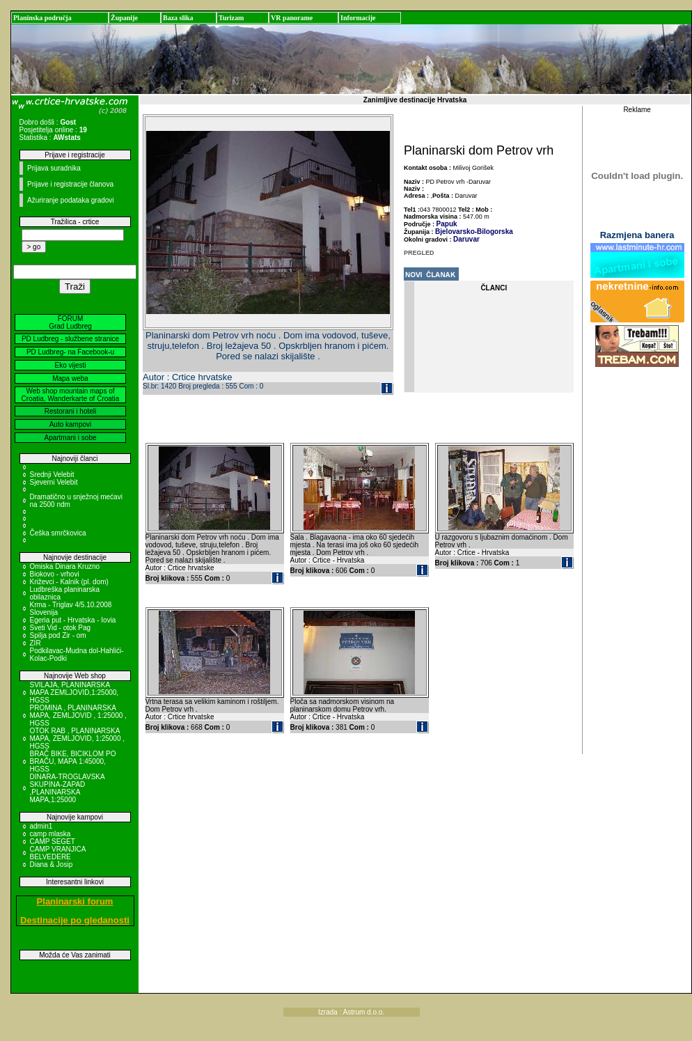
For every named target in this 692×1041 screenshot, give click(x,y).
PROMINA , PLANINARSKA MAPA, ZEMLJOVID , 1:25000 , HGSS (78, 715)
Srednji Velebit (52, 474)
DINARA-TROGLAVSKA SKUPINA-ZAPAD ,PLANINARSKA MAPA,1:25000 (67, 788)
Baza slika (178, 18)
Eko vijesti (70, 365)
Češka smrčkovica (58, 533)
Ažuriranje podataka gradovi (70, 200)
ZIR (35, 643)
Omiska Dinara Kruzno (65, 566)
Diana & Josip (51, 864)
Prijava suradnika (54, 168)
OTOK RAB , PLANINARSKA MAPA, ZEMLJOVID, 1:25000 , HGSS (77, 738)
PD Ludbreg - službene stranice (70, 339)
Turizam (231, 18)
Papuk (447, 224)
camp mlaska (50, 834)
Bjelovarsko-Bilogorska (474, 231)
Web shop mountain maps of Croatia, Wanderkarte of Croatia (71, 394)
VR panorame (292, 18)
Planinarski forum (75, 901)
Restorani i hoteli (70, 411)
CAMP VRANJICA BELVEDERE (58, 853)
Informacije (358, 18)
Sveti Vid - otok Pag (60, 628)
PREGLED (419, 252)
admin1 (41, 826)
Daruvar (466, 239)
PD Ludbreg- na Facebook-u (70, 352)
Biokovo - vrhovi (54, 574)
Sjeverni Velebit (54, 482)
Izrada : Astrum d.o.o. (351, 1012)
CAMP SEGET (52, 841)
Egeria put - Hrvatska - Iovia (73, 620)
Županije (124, 18)
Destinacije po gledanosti (74, 920)
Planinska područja (42, 18)
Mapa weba (70, 378)
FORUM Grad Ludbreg (70, 322)
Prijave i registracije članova (70, 184)
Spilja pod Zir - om (58, 635)
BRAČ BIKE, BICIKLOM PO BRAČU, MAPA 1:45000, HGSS (73, 761)
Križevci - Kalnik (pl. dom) (69, 582)
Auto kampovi (70, 424)
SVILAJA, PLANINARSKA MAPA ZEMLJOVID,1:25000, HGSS (74, 692)
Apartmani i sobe (70, 437)
